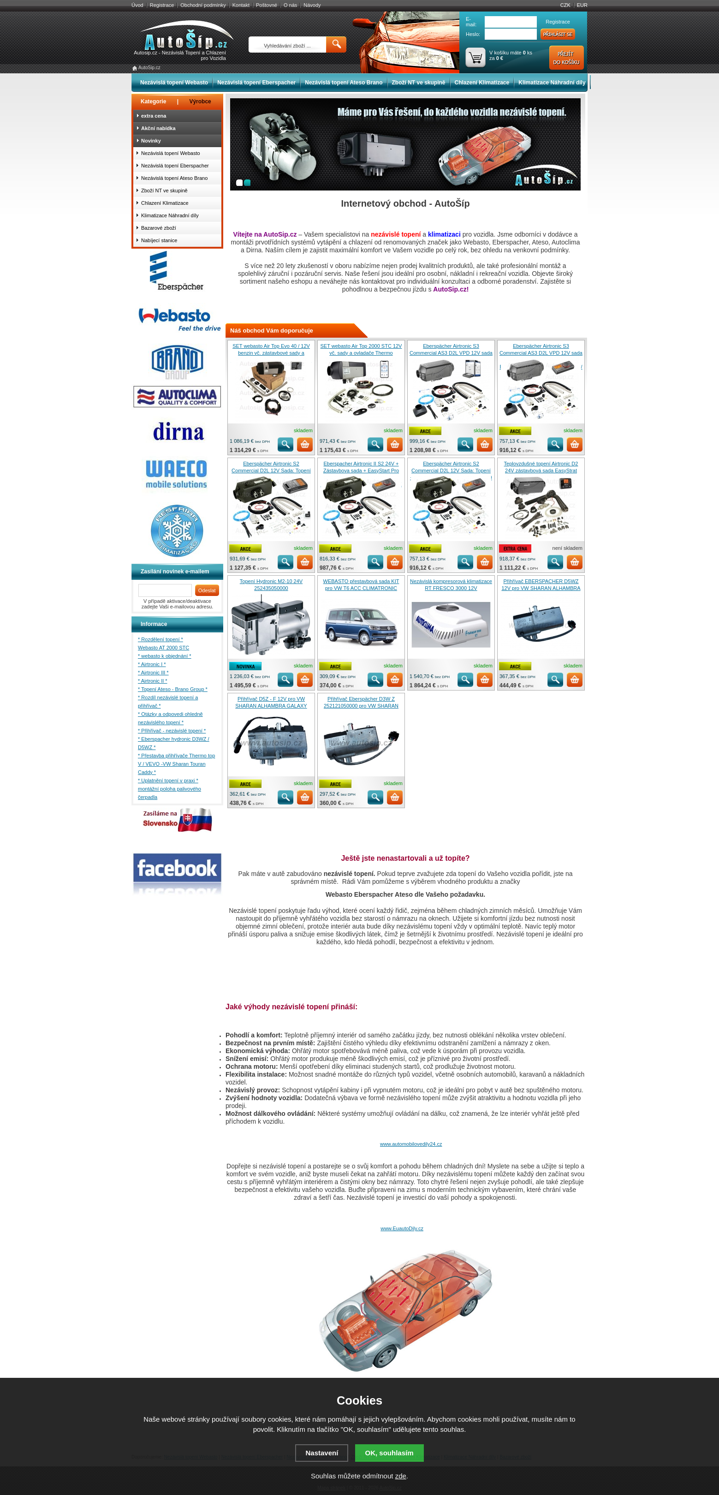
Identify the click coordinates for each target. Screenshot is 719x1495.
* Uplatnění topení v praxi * (168, 780)
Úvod (137, 5)
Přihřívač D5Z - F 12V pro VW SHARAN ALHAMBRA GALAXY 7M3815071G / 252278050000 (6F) (271, 705)
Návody (312, 5)
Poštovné (266, 5)
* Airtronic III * (153, 672)
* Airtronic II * (152, 681)
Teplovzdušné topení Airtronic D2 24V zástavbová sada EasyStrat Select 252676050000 (541, 470)
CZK (565, 5)
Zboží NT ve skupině (419, 82)
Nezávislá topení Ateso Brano (343, 82)
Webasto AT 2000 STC (163, 647)
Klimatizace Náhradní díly (551, 82)
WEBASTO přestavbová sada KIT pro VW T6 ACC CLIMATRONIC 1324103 (361, 588)
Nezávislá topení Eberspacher (256, 82)
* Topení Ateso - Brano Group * (173, 689)
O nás (290, 5)
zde (400, 1476)
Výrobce (200, 101)
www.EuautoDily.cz (401, 1228)
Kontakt (241, 5)
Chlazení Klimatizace (482, 82)
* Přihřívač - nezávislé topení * (172, 730)
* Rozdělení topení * (160, 639)
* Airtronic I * (152, 664)
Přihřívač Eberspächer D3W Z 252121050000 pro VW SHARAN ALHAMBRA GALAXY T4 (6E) (361, 705)
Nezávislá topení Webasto (174, 82)
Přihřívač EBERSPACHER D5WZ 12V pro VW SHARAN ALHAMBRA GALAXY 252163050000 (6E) (540, 588)
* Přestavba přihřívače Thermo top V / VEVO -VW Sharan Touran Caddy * (176, 764)
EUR (582, 5)
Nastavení (321, 1453)
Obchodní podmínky (203, 5)
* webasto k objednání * (164, 656)
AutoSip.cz (149, 67)
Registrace (162, 5)
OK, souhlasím (389, 1453)
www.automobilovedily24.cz (411, 1144)
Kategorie (153, 101)
